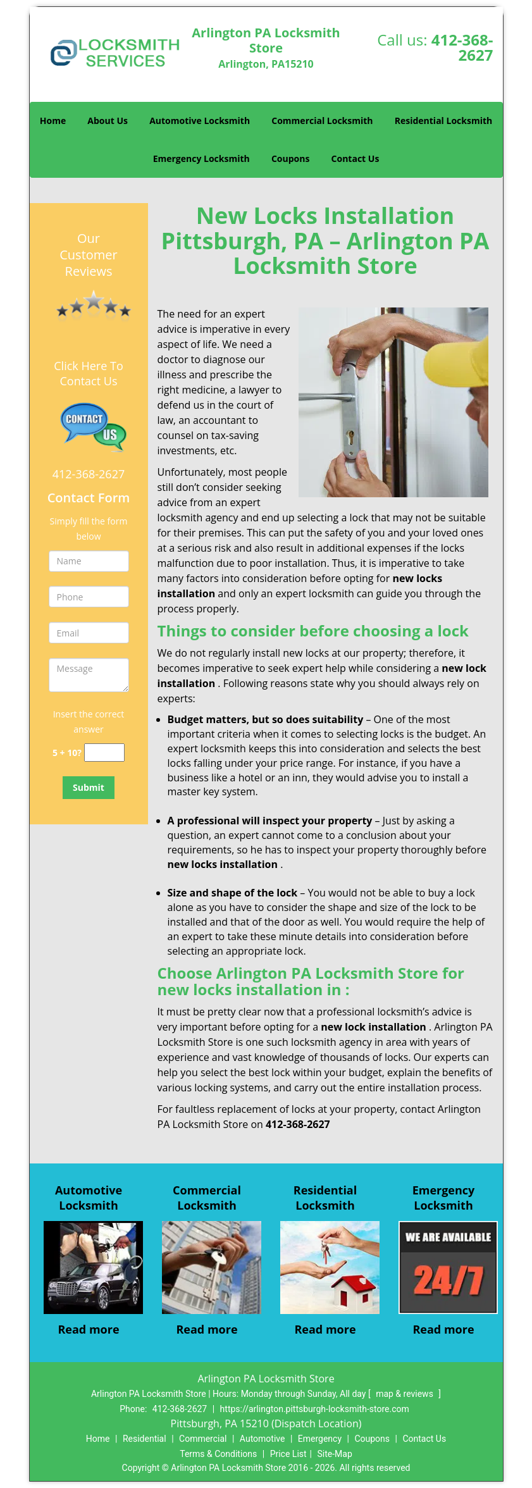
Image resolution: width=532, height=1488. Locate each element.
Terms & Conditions (218, 1454)
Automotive (262, 1439)
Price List (288, 1454)
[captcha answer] (104, 752)
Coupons (290, 158)
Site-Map (335, 1454)
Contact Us (355, 158)
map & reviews (405, 1394)
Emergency (320, 1439)
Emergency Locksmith (201, 158)
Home (53, 121)
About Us (107, 121)
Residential (144, 1439)
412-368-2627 (462, 47)
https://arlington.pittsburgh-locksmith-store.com (314, 1409)
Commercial (202, 1439)
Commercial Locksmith (322, 121)
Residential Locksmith (444, 121)
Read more (88, 1329)
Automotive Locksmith (199, 121)
